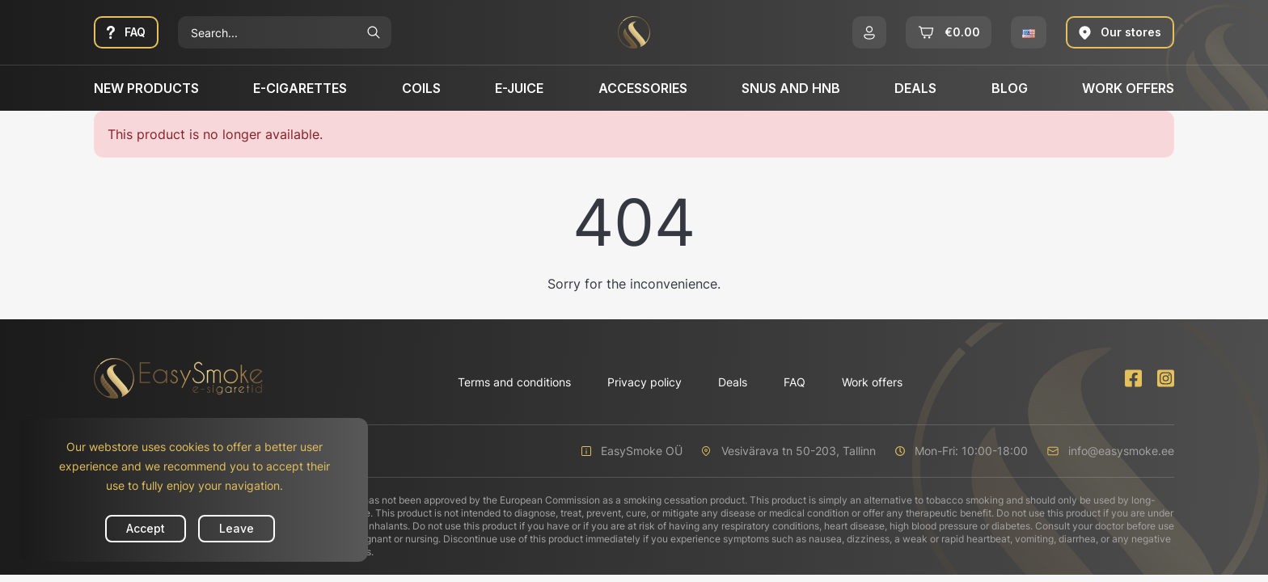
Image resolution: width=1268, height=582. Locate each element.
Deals (915, 88)
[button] (869, 32)
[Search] (267, 32)
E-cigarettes (300, 88)
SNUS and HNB (791, 88)
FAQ (794, 382)
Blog (1009, 88)
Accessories (642, 88)
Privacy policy (644, 382)
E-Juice (519, 88)
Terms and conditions (514, 382)
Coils (421, 88)
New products (146, 88)
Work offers (1128, 88)
